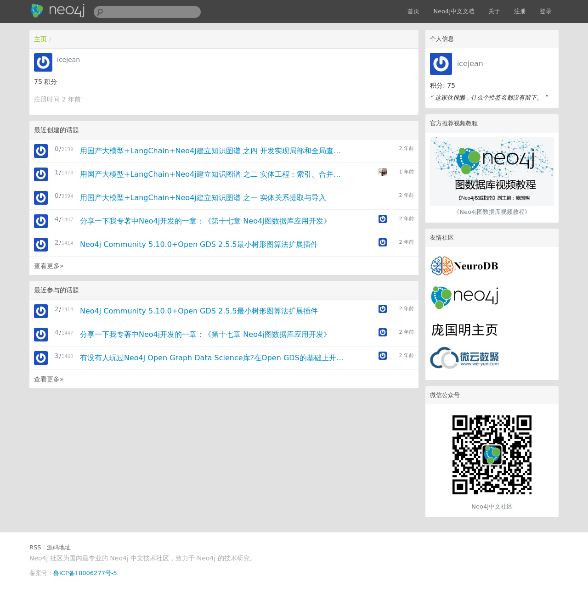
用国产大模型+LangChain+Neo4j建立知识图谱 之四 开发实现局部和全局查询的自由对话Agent (213, 150)
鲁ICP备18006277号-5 (85, 573)
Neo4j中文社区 (492, 506)
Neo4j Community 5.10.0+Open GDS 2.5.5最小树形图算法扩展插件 (199, 244)
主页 (40, 39)
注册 (520, 11)
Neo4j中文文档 (454, 11)
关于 (494, 11)
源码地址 (59, 547)
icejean (470, 63)
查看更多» (49, 265)
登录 (546, 11)
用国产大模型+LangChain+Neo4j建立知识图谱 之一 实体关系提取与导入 (203, 197)
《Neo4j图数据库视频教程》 (492, 211)
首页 (413, 11)
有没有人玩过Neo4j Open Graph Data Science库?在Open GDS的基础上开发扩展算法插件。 (213, 357)
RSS (35, 547)
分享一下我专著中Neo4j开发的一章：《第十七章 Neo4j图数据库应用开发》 (205, 221)
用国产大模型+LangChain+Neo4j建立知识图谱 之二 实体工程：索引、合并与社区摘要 (213, 174)
